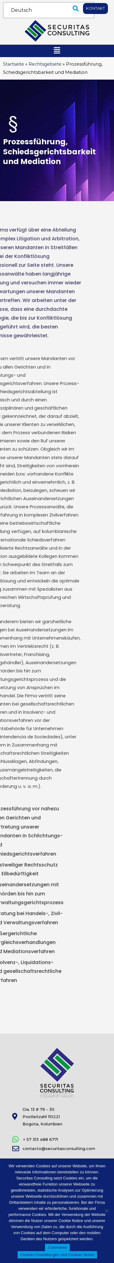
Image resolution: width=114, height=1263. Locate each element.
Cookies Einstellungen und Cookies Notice (57, 1254)
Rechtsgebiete (45, 64)
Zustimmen (57, 1247)
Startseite (13, 64)
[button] (75, 8)
